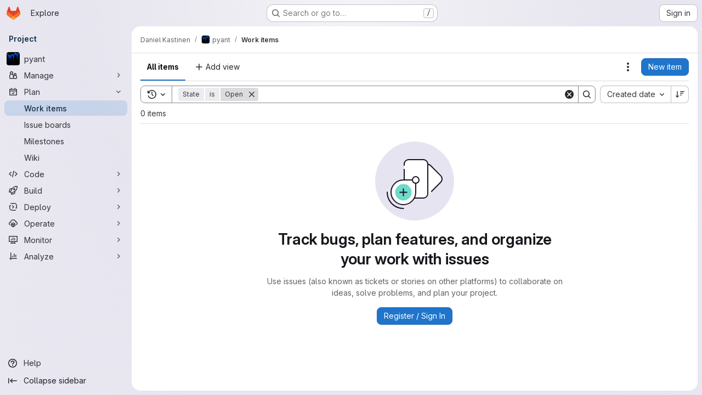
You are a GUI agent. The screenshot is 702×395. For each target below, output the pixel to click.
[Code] (65, 174)
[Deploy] (65, 207)
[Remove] (251, 94)
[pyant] (65, 58)
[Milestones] (65, 141)
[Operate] (65, 223)
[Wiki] (65, 157)
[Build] (65, 190)
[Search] (411, 94)
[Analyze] (65, 256)
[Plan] (65, 91)
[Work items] (65, 108)
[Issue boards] (65, 124)
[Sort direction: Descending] (680, 94)
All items (163, 66)
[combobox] (635, 94)
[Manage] (65, 75)
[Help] (65, 363)
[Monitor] (65, 239)
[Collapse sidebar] (65, 380)
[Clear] (569, 94)
